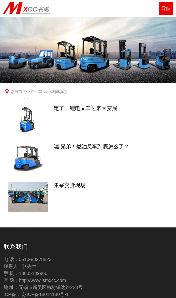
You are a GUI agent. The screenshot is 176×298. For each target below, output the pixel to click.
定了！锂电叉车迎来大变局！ (88, 108)
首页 (42, 91)
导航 (166, 8)
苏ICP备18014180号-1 (45, 294)
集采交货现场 (70, 185)
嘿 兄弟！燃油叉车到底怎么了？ (91, 147)
